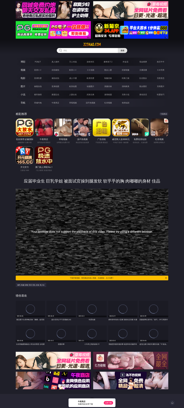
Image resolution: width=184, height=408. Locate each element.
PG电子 (38, 61)
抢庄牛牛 (160, 61)
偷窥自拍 (38, 86)
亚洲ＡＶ (38, 70)
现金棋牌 (143, 61)
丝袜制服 (125, 70)
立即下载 (108, 403)
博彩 (23, 61)
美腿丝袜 (108, 86)
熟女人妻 (108, 70)
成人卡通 (73, 78)
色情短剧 (125, 102)
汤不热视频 (90, 102)
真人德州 (55, 61)
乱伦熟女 (143, 78)
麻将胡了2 (108, 61)
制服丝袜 (108, 78)
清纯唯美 (125, 86)
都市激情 (38, 94)
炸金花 (125, 61)
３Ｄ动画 (90, 70)
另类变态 (160, 78)
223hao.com (92, 44)
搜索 (122, 50)
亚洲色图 (55, 86)
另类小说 (125, 94)
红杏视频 (108, 102)
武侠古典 (90, 94)
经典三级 (125, 78)
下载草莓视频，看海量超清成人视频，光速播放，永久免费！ (118, 278)
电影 (23, 78)
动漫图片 (90, 86)
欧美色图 (73, 86)
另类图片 (160, 86)
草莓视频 (73, 102)
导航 (23, 102)
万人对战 (73, 61)
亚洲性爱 (38, 78)
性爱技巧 (160, 94)
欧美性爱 (90, 78)
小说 (23, 94)
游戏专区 (90, 61)
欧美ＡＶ (73, 70)
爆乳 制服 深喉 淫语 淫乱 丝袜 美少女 (31, 285)
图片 (23, 86)
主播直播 (143, 70)
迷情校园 (108, 94)
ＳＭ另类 (160, 70)
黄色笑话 (143, 94)
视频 (23, 69)
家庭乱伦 (55, 94)
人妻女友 (73, 94)
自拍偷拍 (55, 70)
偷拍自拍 (55, 78)
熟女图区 (143, 86)
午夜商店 (55, 102)
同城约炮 (38, 102)
